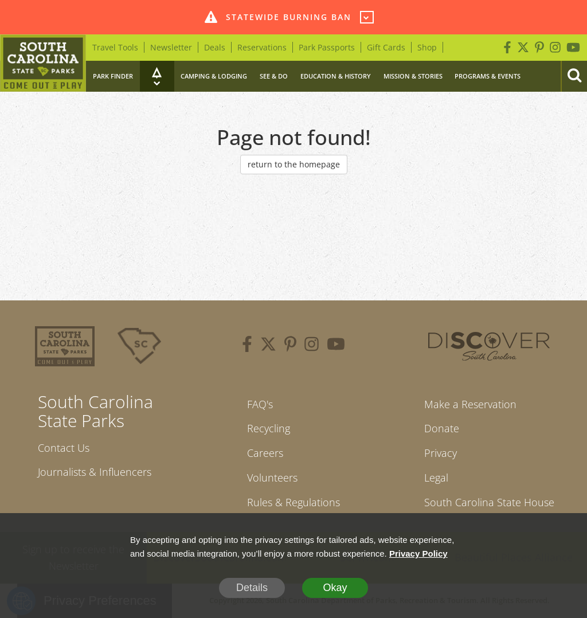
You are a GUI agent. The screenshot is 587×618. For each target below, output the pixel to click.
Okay (335, 587)
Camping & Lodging (214, 76)
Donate (441, 428)
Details (252, 587)
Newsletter (171, 47)
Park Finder (113, 76)
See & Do (274, 76)
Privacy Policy (418, 553)
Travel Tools (115, 47)
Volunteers (272, 477)
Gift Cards (386, 47)
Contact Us (63, 448)
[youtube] (336, 345)
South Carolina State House (489, 502)
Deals (214, 47)
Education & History (335, 76)
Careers (265, 453)
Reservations (262, 47)
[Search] (574, 76)
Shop (427, 47)
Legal (436, 477)
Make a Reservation (470, 404)
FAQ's (260, 404)
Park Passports (327, 47)
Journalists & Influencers (94, 472)
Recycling (268, 428)
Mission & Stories (413, 76)
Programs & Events (488, 76)
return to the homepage (294, 164)
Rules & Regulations (293, 502)
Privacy (440, 453)
